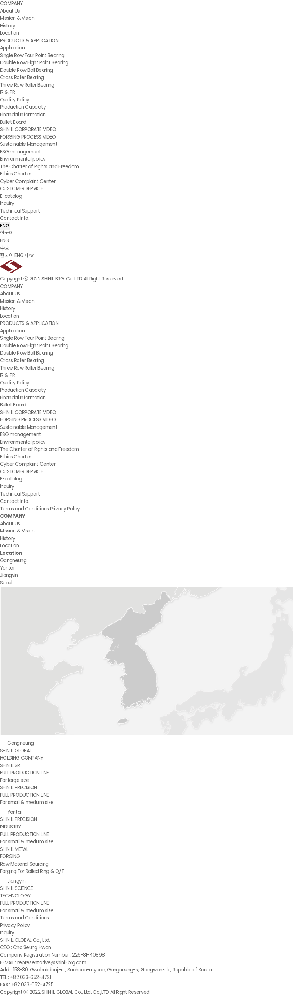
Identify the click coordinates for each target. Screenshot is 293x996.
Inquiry (7, 203)
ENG (5, 225)
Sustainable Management (28, 144)
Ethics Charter (15, 173)
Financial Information (23, 114)
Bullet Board (13, 122)
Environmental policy (22, 159)
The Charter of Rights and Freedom (39, 166)
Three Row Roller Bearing (27, 85)
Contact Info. (14, 218)
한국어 (6, 233)
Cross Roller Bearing (22, 77)
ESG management (20, 151)
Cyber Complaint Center (28, 181)
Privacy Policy (65, 508)
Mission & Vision (17, 18)
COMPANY (11, 3)
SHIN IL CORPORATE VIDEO (28, 129)
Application (12, 47)
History (7, 25)
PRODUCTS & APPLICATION (29, 40)
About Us (10, 11)
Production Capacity (23, 107)
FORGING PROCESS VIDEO (28, 137)
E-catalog (11, 196)
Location (9, 33)
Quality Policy (14, 99)
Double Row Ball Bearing (26, 70)
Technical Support (20, 211)
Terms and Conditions (24, 508)
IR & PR (7, 92)
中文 (5, 248)
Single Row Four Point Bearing (32, 55)
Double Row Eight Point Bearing (34, 62)
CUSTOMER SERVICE (21, 188)
